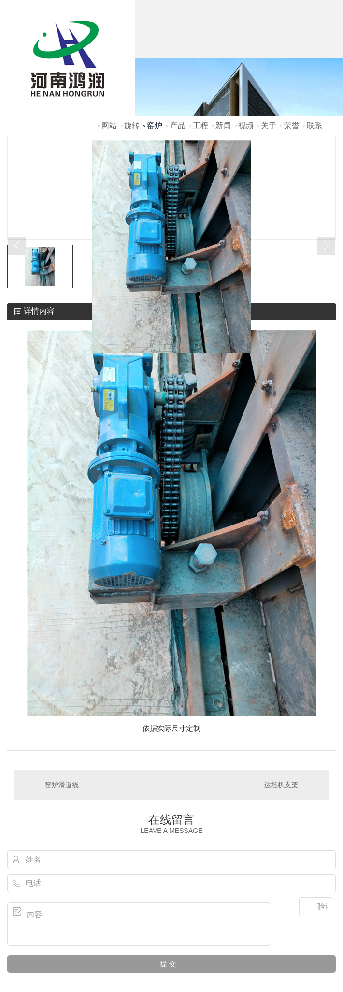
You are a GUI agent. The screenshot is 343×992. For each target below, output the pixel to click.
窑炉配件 (154, 138)
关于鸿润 (268, 138)
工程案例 (200, 138)
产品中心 (178, 138)
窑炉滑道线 (62, 784)
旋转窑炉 (132, 138)
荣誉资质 (292, 138)
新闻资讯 (223, 138)
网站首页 (109, 138)
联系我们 (314, 138)
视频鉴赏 (246, 138)
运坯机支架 (281, 784)
